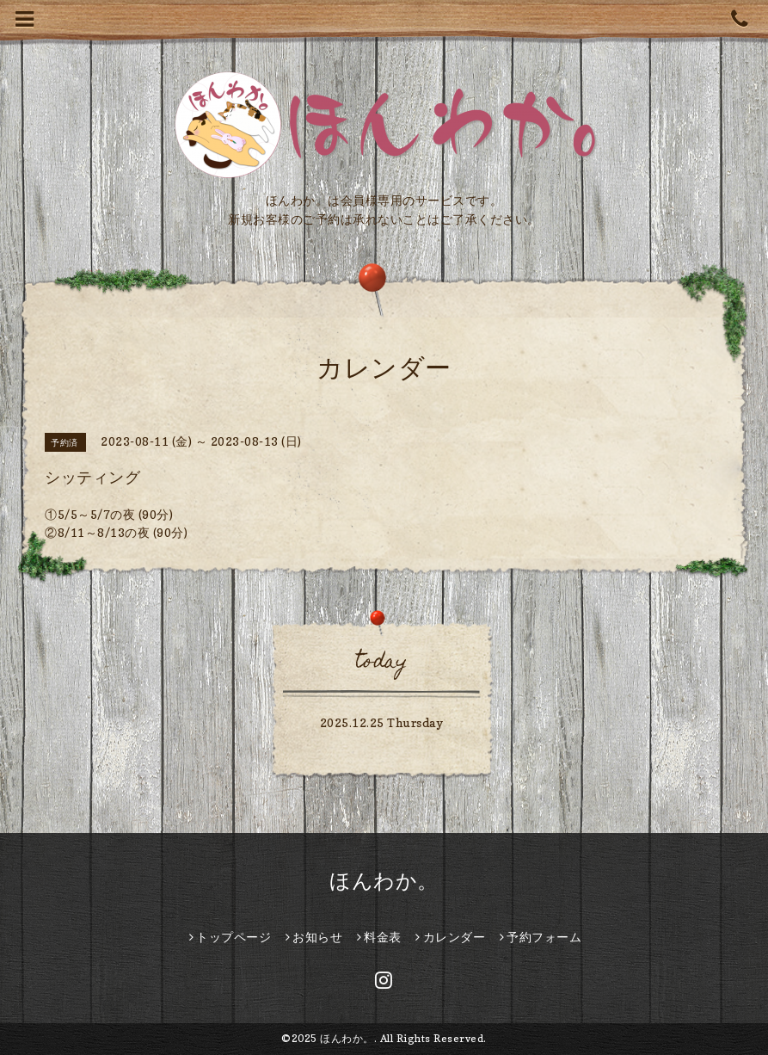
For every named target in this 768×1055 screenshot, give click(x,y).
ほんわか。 (384, 880)
